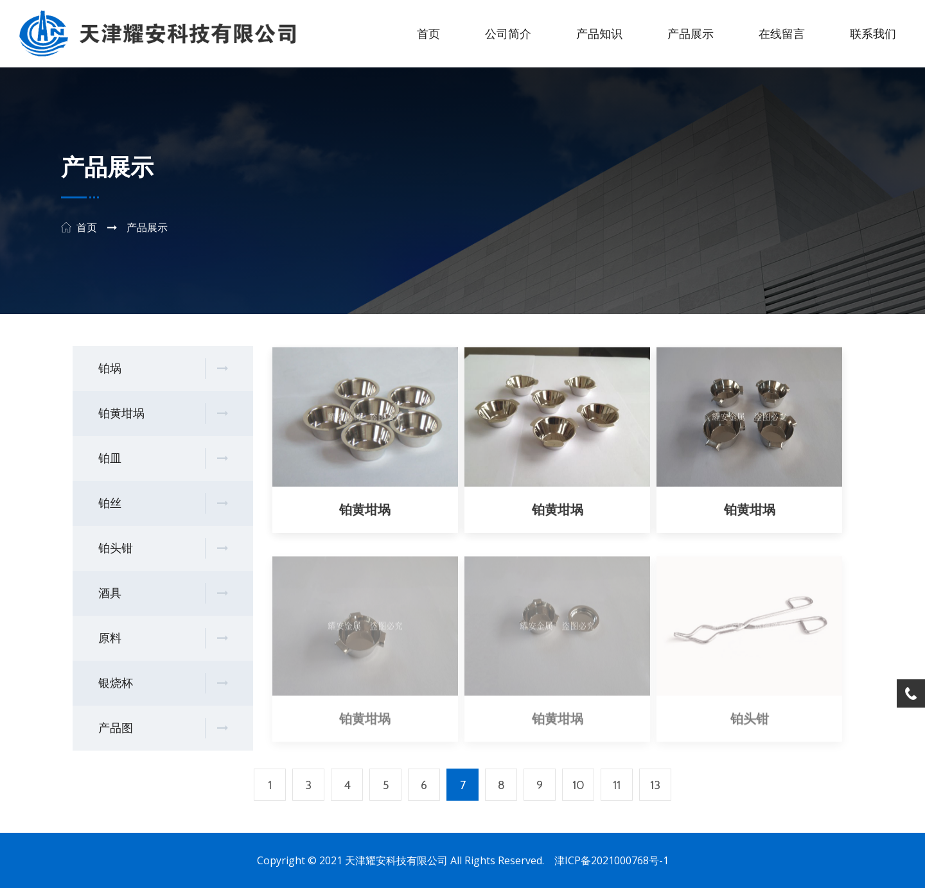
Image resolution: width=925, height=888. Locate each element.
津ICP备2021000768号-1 (611, 860)
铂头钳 (162, 548)
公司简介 (508, 34)
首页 (428, 34)
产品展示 (690, 34)
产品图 (162, 728)
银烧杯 (162, 683)
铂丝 (162, 503)
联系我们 (873, 34)
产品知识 (599, 34)
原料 (162, 638)
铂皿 (162, 458)
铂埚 (162, 369)
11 (617, 785)
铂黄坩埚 (162, 414)
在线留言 (782, 34)
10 (578, 785)
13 (655, 785)
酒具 (162, 593)
